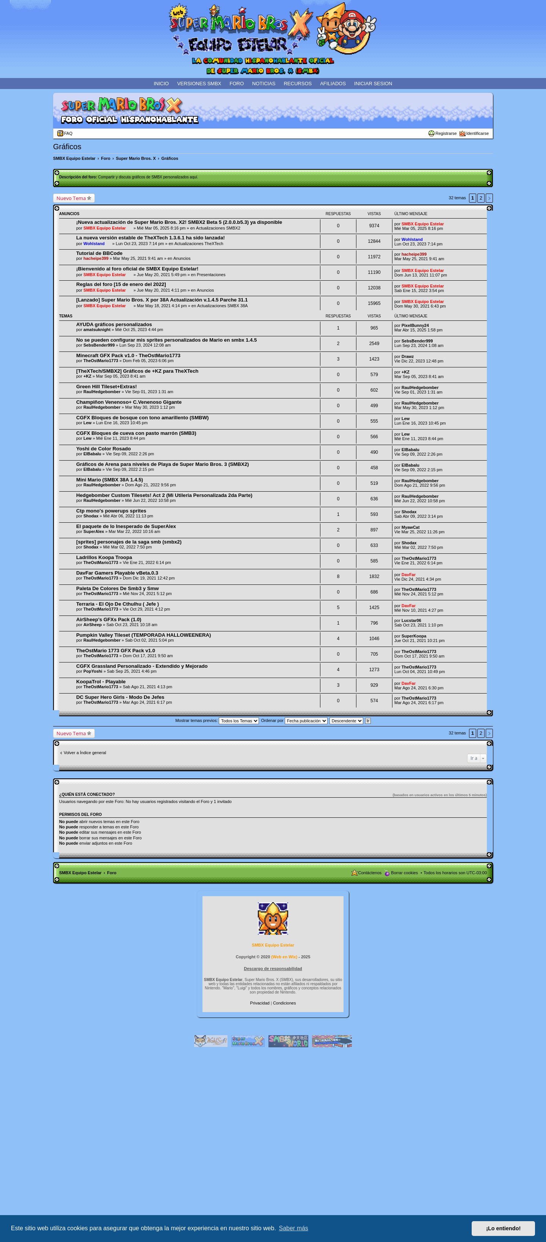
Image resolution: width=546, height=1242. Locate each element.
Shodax (91, 516)
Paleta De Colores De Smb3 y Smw (117, 588)
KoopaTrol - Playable (101, 681)
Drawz (408, 356)
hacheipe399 (95, 258)
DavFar (409, 574)
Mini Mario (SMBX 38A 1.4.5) (109, 480)
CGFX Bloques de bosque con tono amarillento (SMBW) (142, 417)
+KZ (87, 376)
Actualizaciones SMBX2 (218, 228)
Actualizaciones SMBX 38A (222, 305)
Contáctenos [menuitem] (370, 872)
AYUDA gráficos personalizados (114, 324)
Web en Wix (284, 957)
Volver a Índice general (85, 752)
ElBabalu (92, 453)
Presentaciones (211, 274)
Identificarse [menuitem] (477, 133)
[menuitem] (260, 1003)
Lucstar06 (411, 620)
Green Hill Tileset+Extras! (106, 386)
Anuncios (181, 258)
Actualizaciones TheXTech (198, 243)
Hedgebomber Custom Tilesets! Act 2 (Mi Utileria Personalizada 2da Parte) (164, 495)
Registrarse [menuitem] (446, 133)
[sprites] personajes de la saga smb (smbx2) (129, 542)
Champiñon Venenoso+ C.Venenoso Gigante (129, 402)
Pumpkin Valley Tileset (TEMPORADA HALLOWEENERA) (143, 635)
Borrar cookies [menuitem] (404, 872)
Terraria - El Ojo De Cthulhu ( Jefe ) (117, 604)
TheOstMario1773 (100, 360)
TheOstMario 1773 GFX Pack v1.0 (115, 650)
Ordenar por (294, 720)
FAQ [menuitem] (68, 133)
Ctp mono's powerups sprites (111, 511)
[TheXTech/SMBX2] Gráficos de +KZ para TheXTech (137, 371)
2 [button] (481, 198)
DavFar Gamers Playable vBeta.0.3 (117, 573)
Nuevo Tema (71, 198)
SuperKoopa (414, 636)
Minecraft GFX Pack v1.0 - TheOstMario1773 (128, 355)
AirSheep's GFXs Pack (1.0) (108, 619)
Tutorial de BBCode (99, 253)
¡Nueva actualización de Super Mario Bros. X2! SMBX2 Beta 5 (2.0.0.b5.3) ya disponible (179, 222)
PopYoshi (92, 671)
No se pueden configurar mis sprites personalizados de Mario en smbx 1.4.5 (166, 340)
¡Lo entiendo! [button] (503, 1228)
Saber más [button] (293, 1228)
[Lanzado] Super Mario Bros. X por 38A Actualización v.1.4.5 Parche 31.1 (162, 300)
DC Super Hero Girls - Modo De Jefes (120, 697)
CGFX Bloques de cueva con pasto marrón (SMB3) (136, 433)
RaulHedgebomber (102, 391)
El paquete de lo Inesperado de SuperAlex (126, 526)
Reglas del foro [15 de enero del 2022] (121, 284)
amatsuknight (97, 329)
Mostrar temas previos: (217, 720)
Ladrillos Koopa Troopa (104, 557)
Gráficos (67, 146)
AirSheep (92, 624)
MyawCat (411, 527)
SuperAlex (93, 531)
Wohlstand (94, 243)
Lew (87, 422)
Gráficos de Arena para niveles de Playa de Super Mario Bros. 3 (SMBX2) (162, 464)
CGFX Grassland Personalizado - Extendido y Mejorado (142, 666)
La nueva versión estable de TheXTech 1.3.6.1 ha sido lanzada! (150, 238)
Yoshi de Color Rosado (103, 448)
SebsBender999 (99, 345)
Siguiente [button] (489, 198)
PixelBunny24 (415, 325)
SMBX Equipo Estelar (104, 228)
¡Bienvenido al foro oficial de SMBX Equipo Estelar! (137, 269)
